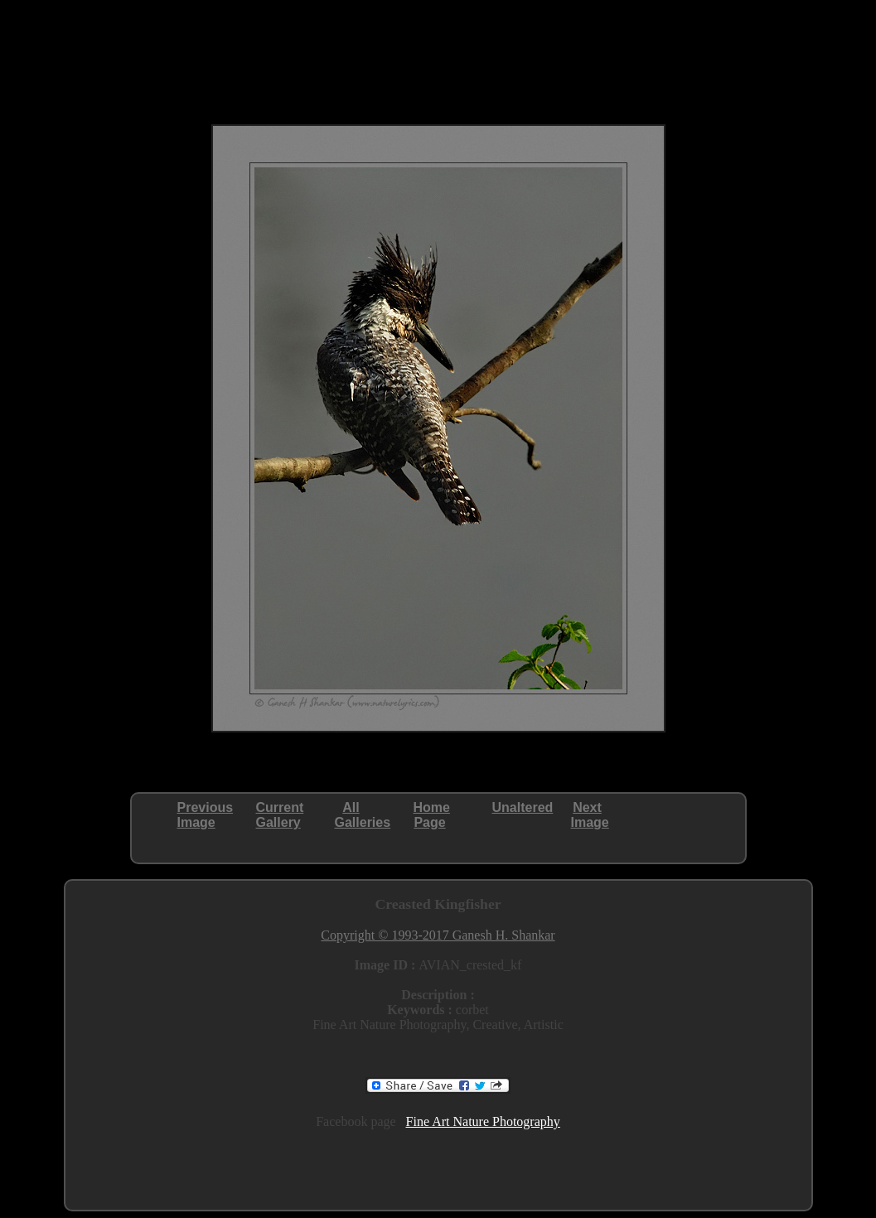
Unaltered (523, 807)
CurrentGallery (280, 814)
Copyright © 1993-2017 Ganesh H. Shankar (437, 935)
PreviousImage (205, 814)
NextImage (590, 814)
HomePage (432, 814)
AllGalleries (363, 814)
